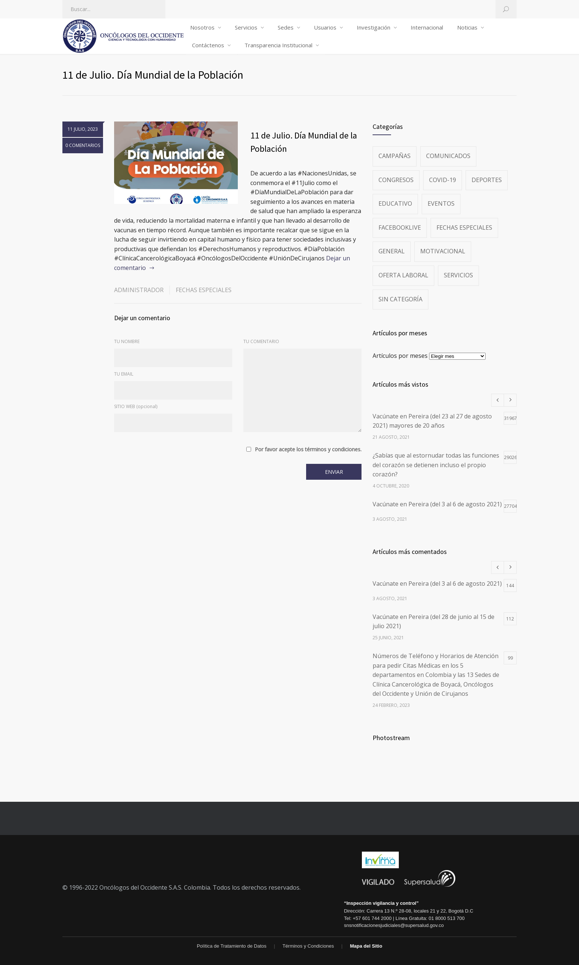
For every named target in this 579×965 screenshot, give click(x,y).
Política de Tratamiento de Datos (232, 946)
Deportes (487, 180)
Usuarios (325, 27)
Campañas (394, 156)
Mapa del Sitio (366, 946)
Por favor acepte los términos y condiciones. (308, 449)
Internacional (427, 27)
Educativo (395, 203)
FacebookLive (399, 227)
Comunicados (448, 156)
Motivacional (442, 251)
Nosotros (202, 27)
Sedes (286, 27)
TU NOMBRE (127, 341)
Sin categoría (400, 299)
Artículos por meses (400, 356)
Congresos (396, 180)
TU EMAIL (123, 374)
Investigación (373, 27)
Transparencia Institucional (278, 45)
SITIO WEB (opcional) (135, 406)
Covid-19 (442, 180)
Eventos (441, 203)
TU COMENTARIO (261, 341)
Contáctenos (208, 45)
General (391, 251)
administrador (139, 290)
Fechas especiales (204, 290)
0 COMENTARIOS (82, 145)
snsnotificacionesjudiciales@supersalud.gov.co (393, 925)
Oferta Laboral (403, 275)
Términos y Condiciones (308, 946)
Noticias (467, 27)
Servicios (246, 27)
